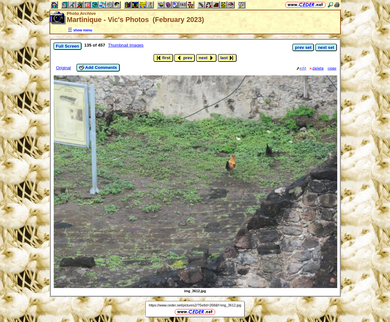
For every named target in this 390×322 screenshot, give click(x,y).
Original (63, 67)
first (163, 58)
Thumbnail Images (126, 45)
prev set (303, 47)
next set (326, 47)
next (206, 58)
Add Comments (98, 67)
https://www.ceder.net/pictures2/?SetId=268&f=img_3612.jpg (195, 305)
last (227, 58)
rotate (332, 68)
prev (184, 58)
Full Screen (67, 46)
